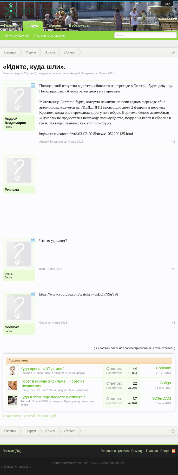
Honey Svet (28, 390)
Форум (33, 26)
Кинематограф (79, 390)
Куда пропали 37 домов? (42, 369)
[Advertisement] (107, 190)
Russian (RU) (12, 451)
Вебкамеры (79, 25)
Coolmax (12, 327)
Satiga (165, 383)
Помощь (137, 451)
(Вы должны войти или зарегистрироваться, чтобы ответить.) (134, 348)
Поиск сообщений (17, 35)
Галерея (54, 25)
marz (8, 273)
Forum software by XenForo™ (89, 462)
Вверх (165, 451)
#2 (173, 268)
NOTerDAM (161, 398)
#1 (173, 141)
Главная (11, 25)
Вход (167, 3)
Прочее (30, 73)
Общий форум (75, 372)
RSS (173, 451)
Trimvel (25, 401)
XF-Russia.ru (22, 466)
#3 (173, 322)
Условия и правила (115, 451)
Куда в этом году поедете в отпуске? (53, 397)
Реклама (12, 189)
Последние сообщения (49, 35)
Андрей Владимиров (84, 73)
